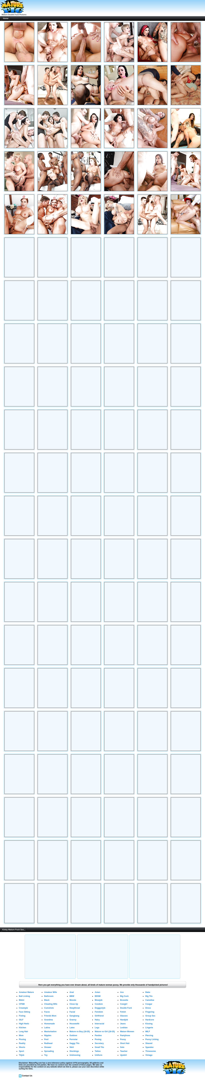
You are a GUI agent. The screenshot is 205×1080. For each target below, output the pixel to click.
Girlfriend (99, 1016)
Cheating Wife (50, 1004)
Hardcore (149, 1020)
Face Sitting (24, 1012)
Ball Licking (24, 996)
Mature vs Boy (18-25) (80, 1031)
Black (46, 1000)
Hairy (97, 1020)
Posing (98, 1039)
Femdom (99, 1012)
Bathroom (48, 996)
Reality (22, 1043)
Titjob (21, 1055)
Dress (148, 1008)
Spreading (49, 1051)
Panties (98, 1035)
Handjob (124, 1020)
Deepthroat (75, 1008)
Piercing (149, 1035)
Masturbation (50, 1031)
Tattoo (98, 1051)
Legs (97, 1027)
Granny (73, 1020)
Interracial (99, 1024)
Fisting (22, 1016)
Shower (47, 1047)
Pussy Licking (152, 1039)
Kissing (148, 1024)
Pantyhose (125, 1035)
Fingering (149, 1012)
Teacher (123, 1051)
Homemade (49, 1024)
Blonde (73, 1000)
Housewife (74, 1024)
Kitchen (22, 1027)
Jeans (123, 1024)
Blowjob (98, 1000)
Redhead (48, 1043)
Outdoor (73, 1035)
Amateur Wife (50, 992)
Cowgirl (123, 1004)
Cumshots (49, 1008)
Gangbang (74, 1016)
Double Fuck (126, 1008)
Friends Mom (50, 1016)
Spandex (149, 1047)
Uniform (98, 1055)
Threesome (150, 1051)
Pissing (22, 1039)
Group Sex (150, 1016)
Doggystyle (100, 1008)
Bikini (21, 1000)
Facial (72, 1012)
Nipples (47, 1035)
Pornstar (74, 1039)
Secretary (99, 1043)
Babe (147, 992)
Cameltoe (149, 1000)
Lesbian (123, 1027)
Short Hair (125, 1043)
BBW (72, 996)
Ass (122, 992)
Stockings (74, 1051)
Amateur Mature (26, 992)
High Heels (24, 1024)
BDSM (97, 996)
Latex (72, 1027)
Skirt (72, 1047)
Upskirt (123, 1055)
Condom (99, 1004)
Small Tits (99, 1047)
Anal (72, 992)
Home (5, 18)
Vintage (148, 1055)
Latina (47, 1027)
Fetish (123, 1012)
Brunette (124, 1000)
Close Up (74, 1004)
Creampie (23, 1008)
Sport (21, 1051)
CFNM (22, 1004)
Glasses (124, 1016)
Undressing (75, 1055)
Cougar (148, 1004)
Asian (97, 992)
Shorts (22, 1047)
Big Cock (124, 996)
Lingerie (149, 1027)
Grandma (48, 1020)
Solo (122, 1047)
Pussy (123, 1039)
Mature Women (127, 1031)
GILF (21, 1020)
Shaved (148, 1043)
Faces (47, 1012)
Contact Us (27, 1076)
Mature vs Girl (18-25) (105, 1031)
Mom (21, 1035)
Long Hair (23, 1031)
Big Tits (148, 996)
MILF (147, 1031)
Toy (45, 1055)
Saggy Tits (74, 1043)
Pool (46, 1039)
